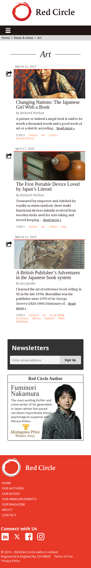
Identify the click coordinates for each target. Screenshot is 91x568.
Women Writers (25, 138)
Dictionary (22, 318)
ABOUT (7, 509)
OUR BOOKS (11, 493)
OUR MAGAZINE (13, 504)
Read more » (66, 128)
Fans (63, 226)
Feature (33, 135)
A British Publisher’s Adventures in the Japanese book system (48, 275)
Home (6, 38)
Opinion (34, 315)
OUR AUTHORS (13, 488)
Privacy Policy (10, 561)
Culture (53, 135)
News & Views (23, 38)
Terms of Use (63, 556)
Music (61, 318)
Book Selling (57, 315)
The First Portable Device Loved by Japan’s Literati (48, 186)
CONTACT (9, 515)
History (36, 318)
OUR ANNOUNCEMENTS (19, 499)
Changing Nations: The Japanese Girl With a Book (48, 104)
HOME (6, 483)
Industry (50, 318)
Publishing (22, 321)
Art (43, 135)
